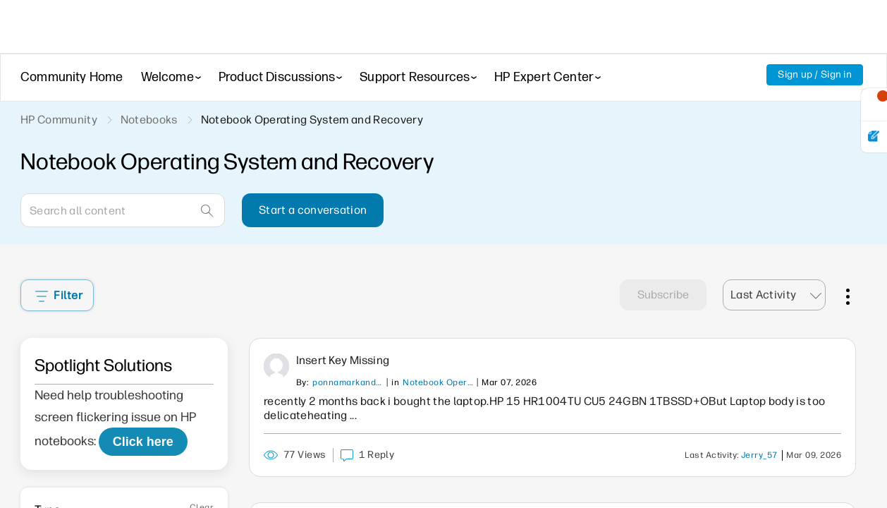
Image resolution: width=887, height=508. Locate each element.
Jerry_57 (759, 455)
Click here (143, 442)
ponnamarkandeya (347, 382)
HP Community (58, 119)
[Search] (122, 210)
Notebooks (149, 119)
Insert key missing (342, 360)
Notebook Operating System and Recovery (438, 382)
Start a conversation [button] (313, 210)
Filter (58, 295)
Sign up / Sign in (815, 74)
